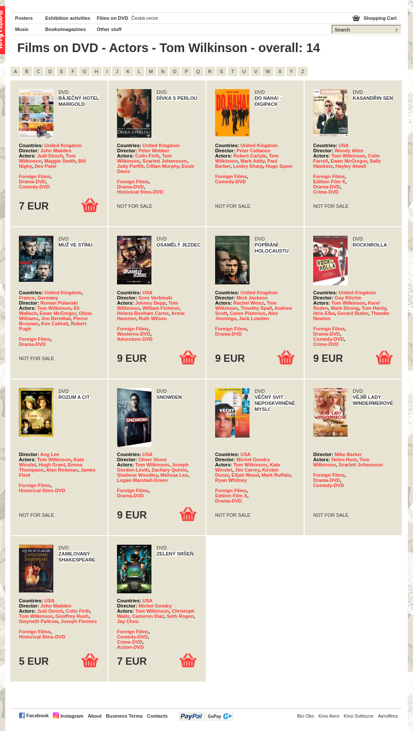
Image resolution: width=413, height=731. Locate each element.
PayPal (206, 716)
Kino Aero (328, 716)
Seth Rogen (180, 616)
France (27, 297)
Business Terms (124, 716)
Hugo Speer (279, 166)
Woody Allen (349, 150)
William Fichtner (160, 308)
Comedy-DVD (34, 186)
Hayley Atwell (351, 166)
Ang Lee (49, 454)
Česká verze (144, 18)
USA (344, 145)
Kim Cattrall (54, 323)
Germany (48, 297)
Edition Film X (329, 181)
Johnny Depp (150, 302)
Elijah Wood (245, 475)
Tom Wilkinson (348, 155)
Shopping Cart (380, 18)
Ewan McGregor (348, 160)
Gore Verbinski (156, 297)
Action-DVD (130, 647)
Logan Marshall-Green (142, 480)
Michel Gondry (253, 459)
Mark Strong (345, 308)
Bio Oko (305, 716)
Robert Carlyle (249, 155)
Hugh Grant (52, 464)
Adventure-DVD (135, 339)
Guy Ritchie (348, 297)
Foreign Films (34, 176)
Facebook (37, 715)
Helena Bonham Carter (143, 313)
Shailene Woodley (137, 475)
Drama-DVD (32, 181)
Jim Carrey (247, 469)
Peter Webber (154, 150)
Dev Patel (45, 166)
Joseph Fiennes (79, 621)
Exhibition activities (67, 18)
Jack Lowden (254, 318)
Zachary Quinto (169, 469)
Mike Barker (348, 454)
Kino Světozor (359, 716)
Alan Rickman (62, 469)
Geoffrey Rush (72, 616)
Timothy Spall (256, 308)
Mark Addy (252, 160)
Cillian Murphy (162, 166)
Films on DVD (112, 18)
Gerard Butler (353, 313)
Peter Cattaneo (254, 150)
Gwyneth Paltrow (38, 621)
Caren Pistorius (247, 313)
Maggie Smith (60, 160)
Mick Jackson (252, 297)
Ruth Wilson (152, 318)
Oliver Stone (153, 459)
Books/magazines (65, 29)
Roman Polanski (59, 302)
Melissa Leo (174, 475)
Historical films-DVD (140, 191)
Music (22, 29)
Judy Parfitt (130, 166)
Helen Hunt (344, 459)
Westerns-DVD (134, 333)
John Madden (55, 150)
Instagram (71, 716)
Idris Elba (324, 313)
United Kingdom (62, 145)
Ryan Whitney (231, 480)
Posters (24, 18)
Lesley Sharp (248, 166)
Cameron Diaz (148, 616)
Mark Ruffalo (276, 475)
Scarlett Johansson (164, 160)
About (95, 716)
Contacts (157, 716)
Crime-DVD (326, 191)
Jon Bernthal (56, 318)
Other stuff (109, 29)
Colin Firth (147, 155)
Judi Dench (50, 155)
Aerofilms (388, 716)
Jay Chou (128, 621)
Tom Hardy (374, 308)
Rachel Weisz (248, 302)
